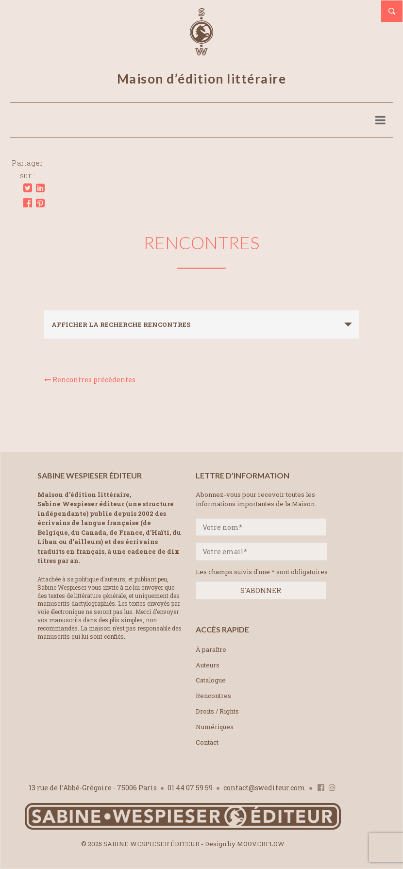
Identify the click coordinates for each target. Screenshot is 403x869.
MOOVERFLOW (261, 843)
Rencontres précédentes (89, 379)
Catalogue (211, 680)
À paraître (211, 649)
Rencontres (213, 695)
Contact (207, 742)
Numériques (215, 726)
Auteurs (207, 665)
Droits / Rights (217, 711)
